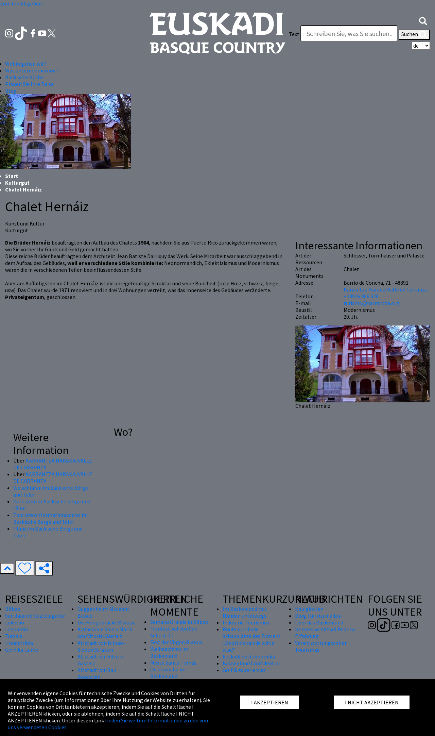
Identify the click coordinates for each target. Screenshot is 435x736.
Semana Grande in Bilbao (179, 621)
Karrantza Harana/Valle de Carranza (386, 289)
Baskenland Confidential (251, 663)
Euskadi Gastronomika (249, 656)
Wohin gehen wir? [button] (25, 63)
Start (11, 175)
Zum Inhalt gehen (21, 3)
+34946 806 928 (361, 296)
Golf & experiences (244, 670)
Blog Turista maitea (318, 615)
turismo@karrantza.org (371, 303)
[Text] (349, 33)
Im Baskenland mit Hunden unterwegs (245, 612)
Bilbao (12, 608)
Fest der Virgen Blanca (176, 642)
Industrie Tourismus (246, 622)
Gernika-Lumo (21, 649)
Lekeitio (14, 622)
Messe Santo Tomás (173, 662)
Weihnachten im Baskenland (169, 652)
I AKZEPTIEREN (269, 702)
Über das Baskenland (319, 622)
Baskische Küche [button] (24, 77)
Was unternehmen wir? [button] (31, 70)
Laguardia (16, 629)
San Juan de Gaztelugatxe (35, 615)
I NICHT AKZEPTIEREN (372, 702)
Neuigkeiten (309, 608)
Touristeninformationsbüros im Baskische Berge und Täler (50, 518)
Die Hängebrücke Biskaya (106, 622)
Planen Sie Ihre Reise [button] (29, 84)
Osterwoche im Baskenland (168, 673)
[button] (423, 20)
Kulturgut (17, 182)
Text (294, 34)
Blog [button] (10, 90)
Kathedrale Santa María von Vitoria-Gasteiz (104, 632)
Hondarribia (19, 642)
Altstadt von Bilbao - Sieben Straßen (101, 646)
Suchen (414, 35)
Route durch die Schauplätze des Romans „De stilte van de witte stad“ (252, 639)
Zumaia (13, 636)
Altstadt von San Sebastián (96, 673)
